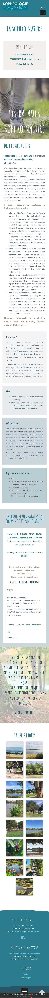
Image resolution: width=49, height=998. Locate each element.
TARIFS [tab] (10, 590)
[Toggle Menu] (24, 990)
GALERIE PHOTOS (25, 64)
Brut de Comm (25, 997)
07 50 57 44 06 (32, 931)
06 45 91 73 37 (17, 931)
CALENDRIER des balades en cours (25, 59)
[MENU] (43, 13)
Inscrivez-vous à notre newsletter (24, 953)
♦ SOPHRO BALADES (24, 54)
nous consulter (34, 625)
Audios (25, 974)
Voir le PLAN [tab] (11, 637)
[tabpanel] (24, 611)
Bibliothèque (26, 977)
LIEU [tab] (8, 632)
